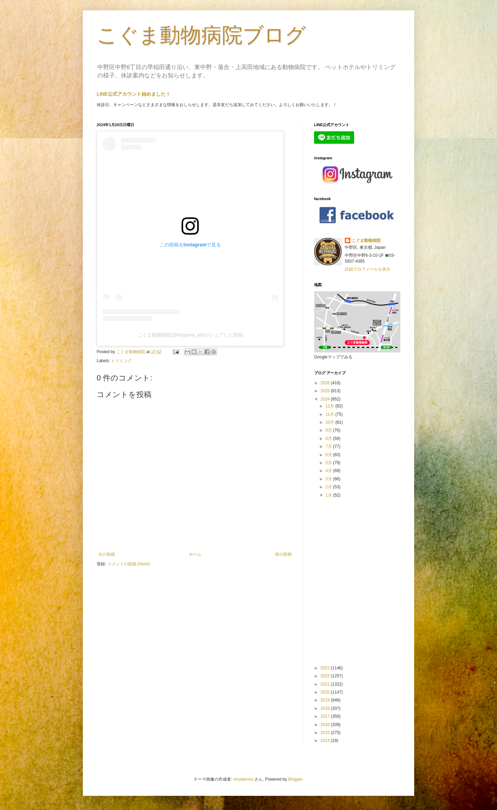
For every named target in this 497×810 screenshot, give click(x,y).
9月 (329, 430)
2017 (326, 716)
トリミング (121, 360)
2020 (326, 692)
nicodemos (243, 779)
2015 (326, 732)
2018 (326, 708)
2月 (329, 486)
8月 (329, 438)
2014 (326, 740)
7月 (329, 446)
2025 (326, 390)
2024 (326, 399)
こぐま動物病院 (366, 240)
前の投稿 (283, 554)
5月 (329, 462)
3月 (329, 479)
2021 (326, 684)
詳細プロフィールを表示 (367, 269)
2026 (326, 382)
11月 (330, 414)
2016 (326, 724)
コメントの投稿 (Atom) (128, 564)
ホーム (195, 554)
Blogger (295, 779)
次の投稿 (106, 554)
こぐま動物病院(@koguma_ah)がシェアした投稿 (190, 335)
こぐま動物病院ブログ (201, 35)
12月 (330, 406)
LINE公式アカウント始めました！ (133, 94)
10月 (330, 422)
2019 (326, 700)
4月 (329, 470)
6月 (329, 454)
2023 (326, 668)
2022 (326, 676)
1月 (329, 495)
